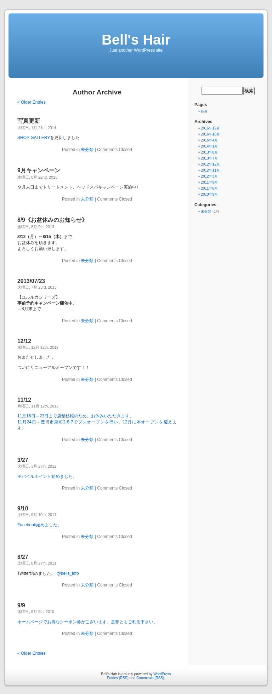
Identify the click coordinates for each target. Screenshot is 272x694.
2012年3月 (209, 176)
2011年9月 (209, 182)
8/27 (22, 557)
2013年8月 (209, 152)
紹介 (204, 111)
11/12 (24, 400)
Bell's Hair (136, 39)
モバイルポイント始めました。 (47, 476)
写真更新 (28, 121)
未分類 (87, 149)
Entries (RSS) (118, 678)
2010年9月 (209, 194)
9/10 (22, 508)
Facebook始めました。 (39, 524)
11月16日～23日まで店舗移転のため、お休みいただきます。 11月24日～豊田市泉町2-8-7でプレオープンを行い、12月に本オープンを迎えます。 (97, 421)
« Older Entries (31, 102)
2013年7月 (209, 158)
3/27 (22, 460)
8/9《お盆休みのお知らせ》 (52, 220)
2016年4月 (209, 140)
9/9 (21, 605)
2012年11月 (210, 170)
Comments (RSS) (150, 678)
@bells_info (68, 573)
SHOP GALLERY (33, 137)
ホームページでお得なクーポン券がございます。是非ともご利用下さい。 (87, 621)
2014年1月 (209, 146)
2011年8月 (209, 188)
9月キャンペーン (38, 170)
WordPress (162, 674)
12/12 (24, 341)
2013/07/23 (31, 281)
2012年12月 (210, 164)
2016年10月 (210, 134)
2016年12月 (210, 128)
